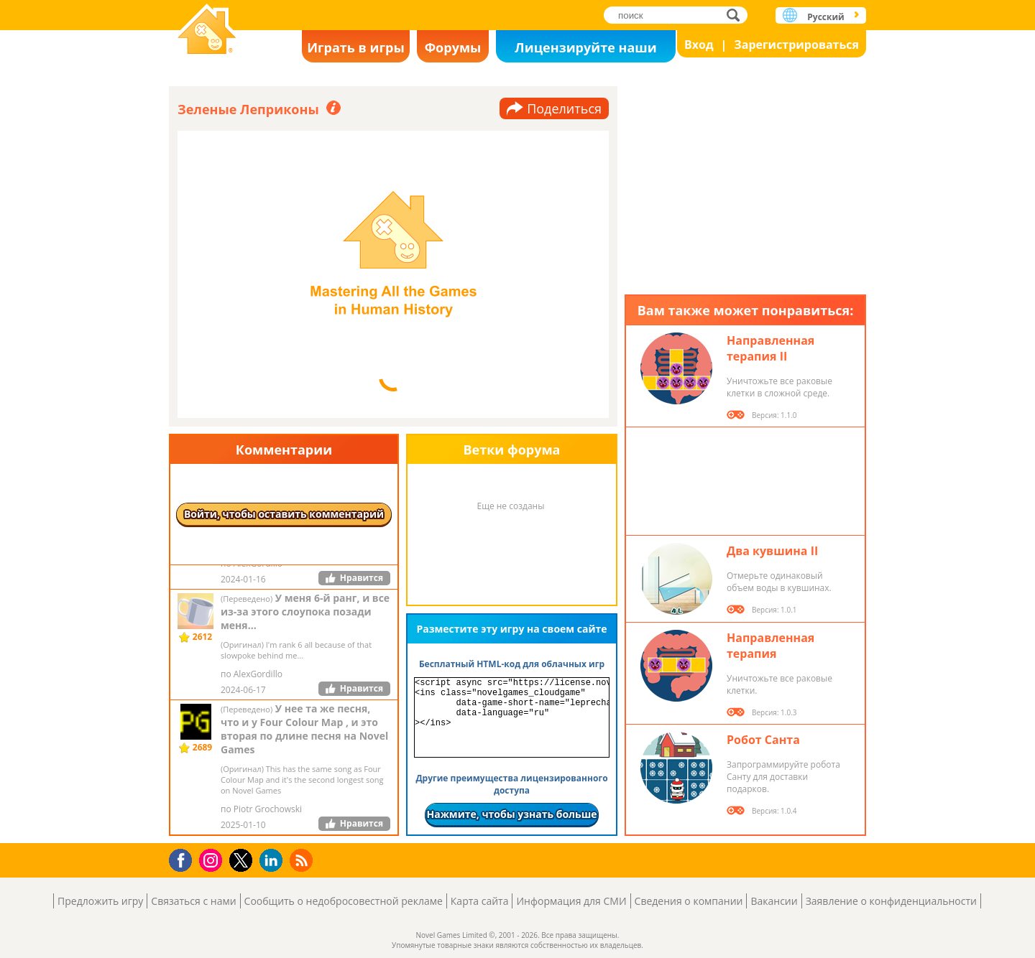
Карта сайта (480, 901)
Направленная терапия (770, 645)
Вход (699, 44)
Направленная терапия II (770, 348)
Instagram (212, 859)
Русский (825, 17)
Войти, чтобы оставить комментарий (284, 514)
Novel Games (207, 30)
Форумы (453, 47)
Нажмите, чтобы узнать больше (511, 814)
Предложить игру (100, 901)
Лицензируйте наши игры (585, 50)
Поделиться (564, 108)
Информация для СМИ (571, 901)
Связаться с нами (193, 901)
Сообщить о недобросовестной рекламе (343, 901)
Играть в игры (356, 47)
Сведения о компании (689, 901)
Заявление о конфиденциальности (891, 901)
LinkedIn (273, 861)
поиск (737, 15)
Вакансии (773, 901)
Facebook (184, 858)
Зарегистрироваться (796, 44)
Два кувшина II (772, 551)
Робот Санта (763, 740)
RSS (302, 860)
